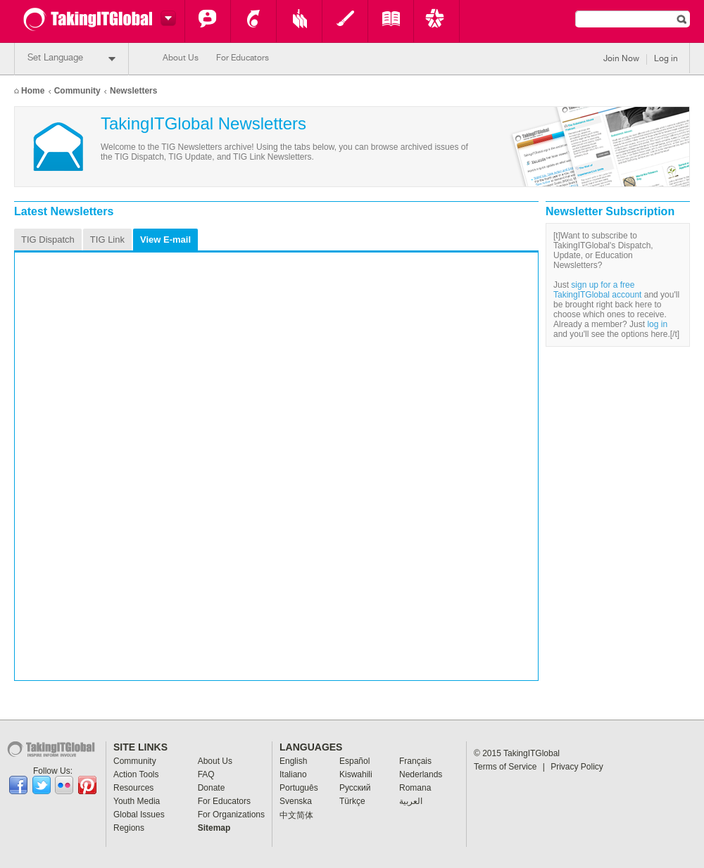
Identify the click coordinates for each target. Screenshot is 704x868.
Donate (211, 788)
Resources (299, 21)
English (293, 761)
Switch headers (166, 18)
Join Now (621, 59)
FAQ (206, 774)
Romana (415, 788)
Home (32, 91)
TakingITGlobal (531, 753)
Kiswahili (355, 774)
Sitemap (214, 828)
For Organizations (231, 814)
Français (415, 761)
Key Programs (436, 21)
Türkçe (352, 801)
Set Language (71, 58)
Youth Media (344, 21)
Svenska (295, 801)
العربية (410, 801)
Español (354, 761)
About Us (181, 58)
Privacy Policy (577, 767)
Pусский (355, 788)
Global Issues (390, 21)
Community (207, 21)
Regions (128, 828)
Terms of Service (509, 767)
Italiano (293, 774)
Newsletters (133, 91)
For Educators (242, 58)
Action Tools (253, 21)
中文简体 (296, 815)
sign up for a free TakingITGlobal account (597, 290)
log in (657, 324)
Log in (666, 59)
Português (298, 788)
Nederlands (420, 774)
